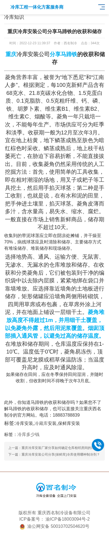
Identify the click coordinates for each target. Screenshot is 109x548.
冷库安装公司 (33, 54)
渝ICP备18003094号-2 (68, 519)
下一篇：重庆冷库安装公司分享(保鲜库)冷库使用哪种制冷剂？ (54, 454)
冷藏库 (41, 423)
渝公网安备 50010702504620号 (58, 526)
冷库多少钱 (28, 434)
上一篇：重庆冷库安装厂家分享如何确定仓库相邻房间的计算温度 (56, 448)
